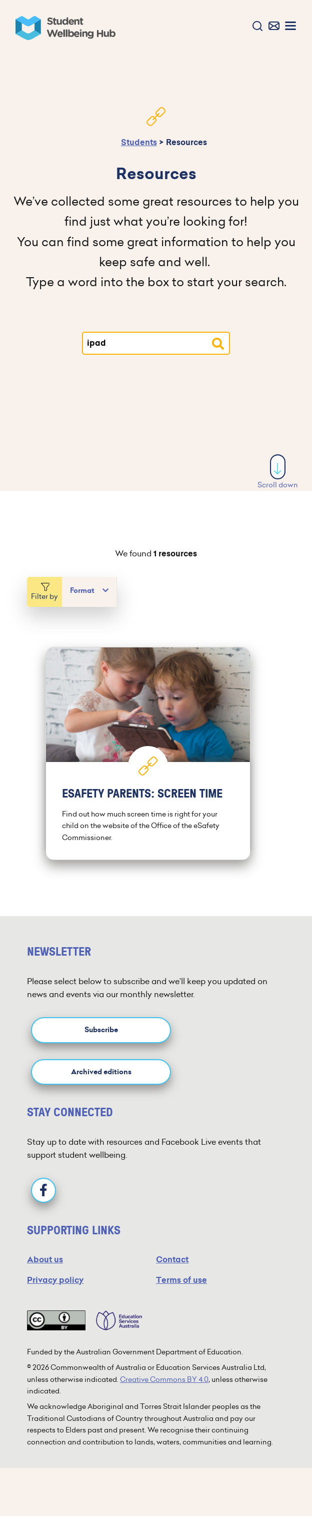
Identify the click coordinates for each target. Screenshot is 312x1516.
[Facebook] (43, 1190)
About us (45, 1259)
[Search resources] (218, 344)
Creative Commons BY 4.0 (164, 1379)
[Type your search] (156, 343)
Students (139, 142)
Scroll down (278, 472)
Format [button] (82, 590)
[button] (255, 27)
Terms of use (181, 1280)
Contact (172, 1259)
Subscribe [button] (101, 1030)
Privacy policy (55, 1280)
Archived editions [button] (101, 1072)
